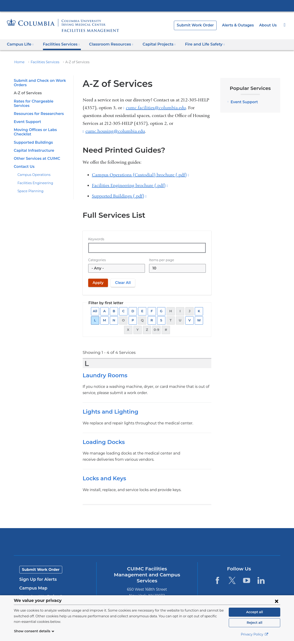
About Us (268, 25)
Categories (96, 260)
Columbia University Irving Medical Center (147, 5)
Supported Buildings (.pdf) (119, 196)
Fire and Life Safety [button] (197, 44)
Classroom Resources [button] (108, 44)
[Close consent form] (276, 601)
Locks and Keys (104, 478)
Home (18, 62)
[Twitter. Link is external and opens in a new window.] (232, 580)
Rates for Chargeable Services (40, 101)
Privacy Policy (254, 634)
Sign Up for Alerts (36, 579)
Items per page (160, 260)
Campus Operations (32, 170)
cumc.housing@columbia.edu (115, 131)
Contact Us (23, 162)
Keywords (95, 239)
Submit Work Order (200, 25)
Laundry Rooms (104, 375)
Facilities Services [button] (59, 44)
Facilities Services (42, 62)
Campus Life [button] (20, 44)
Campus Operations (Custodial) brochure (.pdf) (140, 174)
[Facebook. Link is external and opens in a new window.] (217, 580)
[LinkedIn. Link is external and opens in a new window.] (261, 580)
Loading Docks (102, 442)
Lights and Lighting (108, 412)
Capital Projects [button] (154, 44)
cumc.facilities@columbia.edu (156, 108)
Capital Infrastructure (32, 146)
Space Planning (29, 187)
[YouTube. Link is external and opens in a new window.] (246, 580)
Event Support (26, 117)
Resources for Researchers (38, 109)
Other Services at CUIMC (35, 154)
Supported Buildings (32, 138)
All (96, 311)
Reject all (254, 622)
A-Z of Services (27, 93)
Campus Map (32, 588)
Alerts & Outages (240, 25)
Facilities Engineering (33, 178)
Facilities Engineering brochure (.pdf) (130, 185)
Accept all (254, 612)
